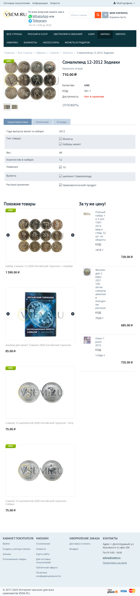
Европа (121, 34)
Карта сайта (42, 554)
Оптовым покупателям (17, 3)
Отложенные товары (14, 559)
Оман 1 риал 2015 (99, 342)
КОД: (65, 91)
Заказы (7, 554)
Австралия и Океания (68, 34)
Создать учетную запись (17, 549)
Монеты (68, 52)
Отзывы (62, 122)
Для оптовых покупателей (43, 560)
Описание (42, 122)
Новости (55, 3)
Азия (91, 34)
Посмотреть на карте (115, 562)
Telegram (37, 21)
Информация (40, 3)
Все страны (14, 34)
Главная (9, 52)
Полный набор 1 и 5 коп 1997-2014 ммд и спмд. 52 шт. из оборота (100, 225)
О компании (43, 543)
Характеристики (17, 122)
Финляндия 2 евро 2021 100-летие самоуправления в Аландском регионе (100, 289)
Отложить (71, 105)
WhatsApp (38, 16)
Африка (105, 34)
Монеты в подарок (77, 42)
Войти (6, 543)
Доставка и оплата (79, 543)
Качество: (68, 85)
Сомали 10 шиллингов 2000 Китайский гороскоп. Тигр (39, 423)
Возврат (74, 549)
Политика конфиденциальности (48, 574)
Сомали (54, 52)
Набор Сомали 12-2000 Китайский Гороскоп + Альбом (39, 266)
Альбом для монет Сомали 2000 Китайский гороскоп (38, 345)
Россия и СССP (38, 34)
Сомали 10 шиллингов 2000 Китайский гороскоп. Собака (36, 503)
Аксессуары (51, 42)
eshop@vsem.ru (111, 557)
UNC (8, 61)
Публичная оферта (46, 567)
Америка (12, 42)
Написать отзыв (72, 68)
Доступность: (70, 96)
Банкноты (30, 42)
